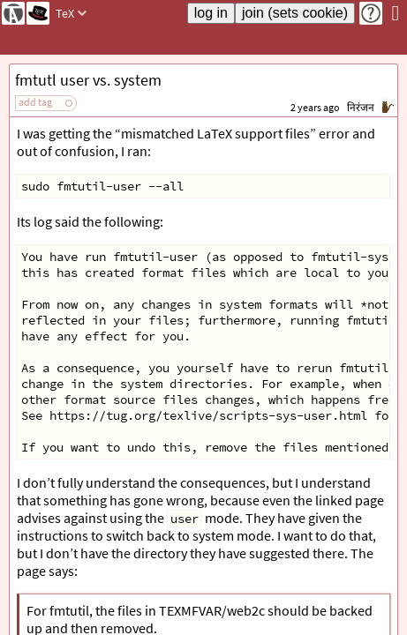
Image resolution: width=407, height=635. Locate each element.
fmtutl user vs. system (88, 80)
